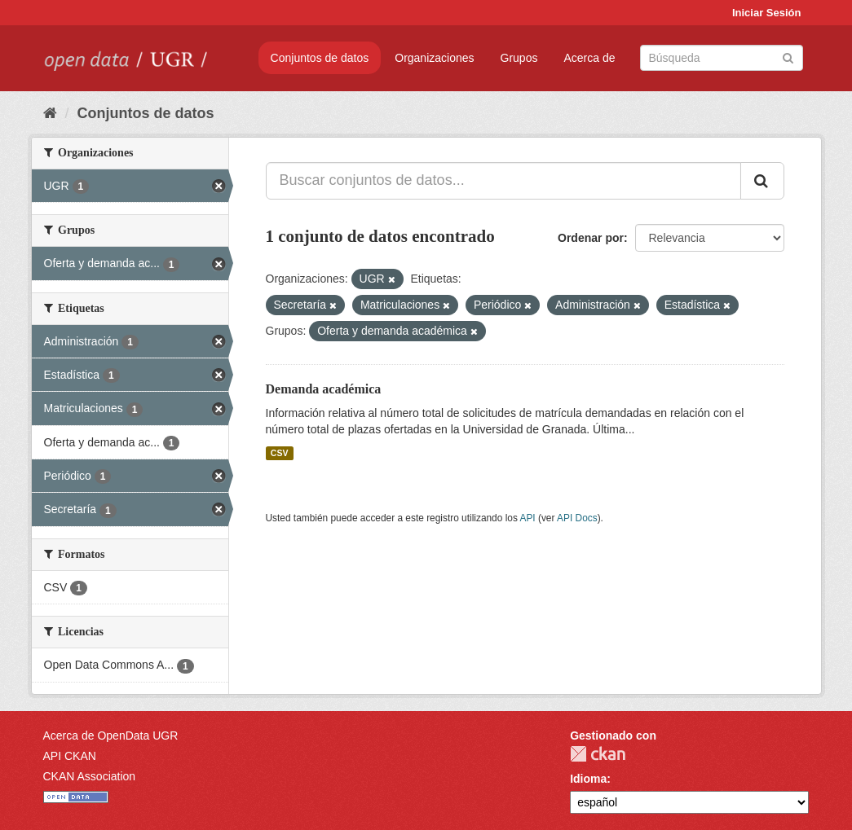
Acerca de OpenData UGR (111, 735)
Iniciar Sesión (766, 13)
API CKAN (69, 755)
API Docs (577, 518)
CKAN (597, 753)
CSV (280, 453)
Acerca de (589, 57)
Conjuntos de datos (320, 57)
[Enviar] (788, 57)
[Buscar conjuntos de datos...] (503, 181)
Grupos (519, 57)
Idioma (588, 778)
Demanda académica (324, 389)
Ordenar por (591, 237)
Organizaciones (434, 57)
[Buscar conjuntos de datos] (721, 58)
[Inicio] (50, 113)
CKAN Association (89, 776)
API (527, 518)
